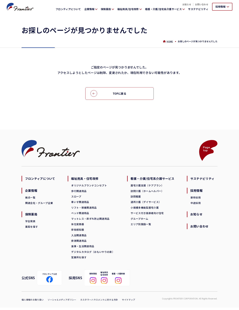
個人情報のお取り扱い (33, 302)
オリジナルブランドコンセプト (89, 186)
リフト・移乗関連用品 (84, 208)
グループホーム (139, 220)
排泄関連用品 (78, 242)
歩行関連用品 (78, 192)
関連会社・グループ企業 (39, 204)
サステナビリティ (198, 9)
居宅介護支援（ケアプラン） (146, 186)
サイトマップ (128, 302)
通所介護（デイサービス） (145, 203)
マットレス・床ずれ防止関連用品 (90, 220)
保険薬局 (31, 215)
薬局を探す (31, 228)
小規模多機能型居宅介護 (144, 208)
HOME (169, 41)
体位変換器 (77, 225)
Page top (206, 149)
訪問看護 (135, 197)
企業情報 (31, 191)
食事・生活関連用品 (82, 248)
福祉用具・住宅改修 (85, 179)
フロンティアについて (68, 9)
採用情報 (196, 191)
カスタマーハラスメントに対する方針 (99, 302)
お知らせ (186, 4)
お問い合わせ (201, 4)
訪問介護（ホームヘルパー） (146, 192)
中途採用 (195, 204)
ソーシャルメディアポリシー (62, 302)
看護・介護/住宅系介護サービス (152, 179)
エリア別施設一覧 (140, 225)
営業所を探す (78, 259)
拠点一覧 (30, 198)
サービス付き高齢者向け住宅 (146, 214)
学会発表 (30, 222)
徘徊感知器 (77, 231)
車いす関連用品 (80, 203)
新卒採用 (195, 198)
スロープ (76, 197)
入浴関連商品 (78, 237)
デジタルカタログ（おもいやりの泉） (93, 253)
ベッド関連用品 (80, 214)
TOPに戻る (119, 94)
